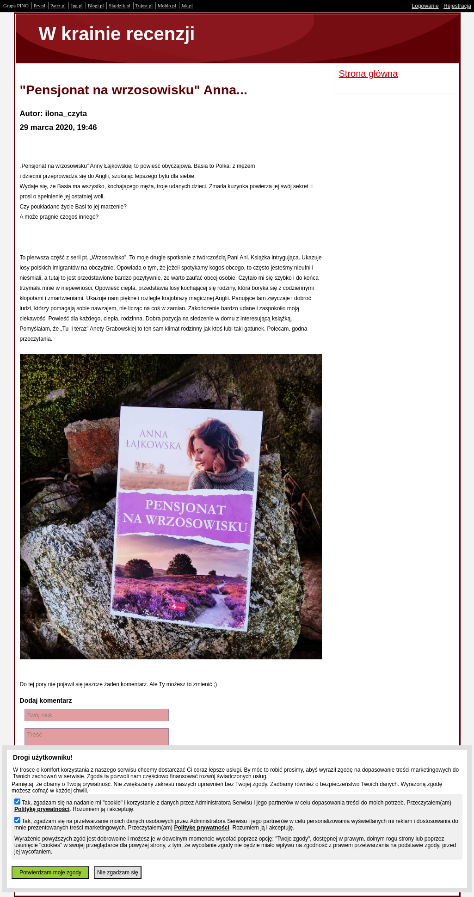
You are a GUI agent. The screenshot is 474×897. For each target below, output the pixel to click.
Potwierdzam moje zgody (50, 872)
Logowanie (425, 6)
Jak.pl (187, 5)
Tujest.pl (144, 5)
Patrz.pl (58, 5)
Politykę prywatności (41, 809)
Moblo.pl (167, 5)
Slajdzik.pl (119, 5)
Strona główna (368, 73)
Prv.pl (39, 5)
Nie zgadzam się (117, 872)
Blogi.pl (96, 5)
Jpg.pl (77, 5)
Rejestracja (457, 6)
